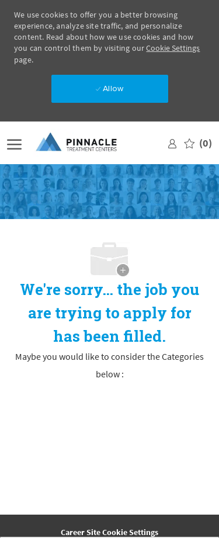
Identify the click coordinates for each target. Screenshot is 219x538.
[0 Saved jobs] (198, 143)
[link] (172, 143)
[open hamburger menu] (14, 142)
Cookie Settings (173, 48)
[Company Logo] (85, 143)
